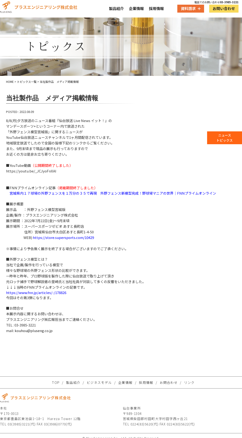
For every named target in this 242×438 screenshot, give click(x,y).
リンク (189, 382)
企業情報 (136, 8)
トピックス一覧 (27, 82)
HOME (10, 82)
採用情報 (156, 8)
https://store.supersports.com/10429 (63, 237)
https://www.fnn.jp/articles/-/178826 (36, 292)
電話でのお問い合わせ (216, 2)
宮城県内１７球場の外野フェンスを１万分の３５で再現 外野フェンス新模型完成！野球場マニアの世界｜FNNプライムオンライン (113, 193)
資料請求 (191, 8)
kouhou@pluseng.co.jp (34, 330)
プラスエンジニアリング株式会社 (38, 7)
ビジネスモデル (99, 382)
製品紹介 (116, 8)
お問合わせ (169, 382)
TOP (56, 382)
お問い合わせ (224, 8)
